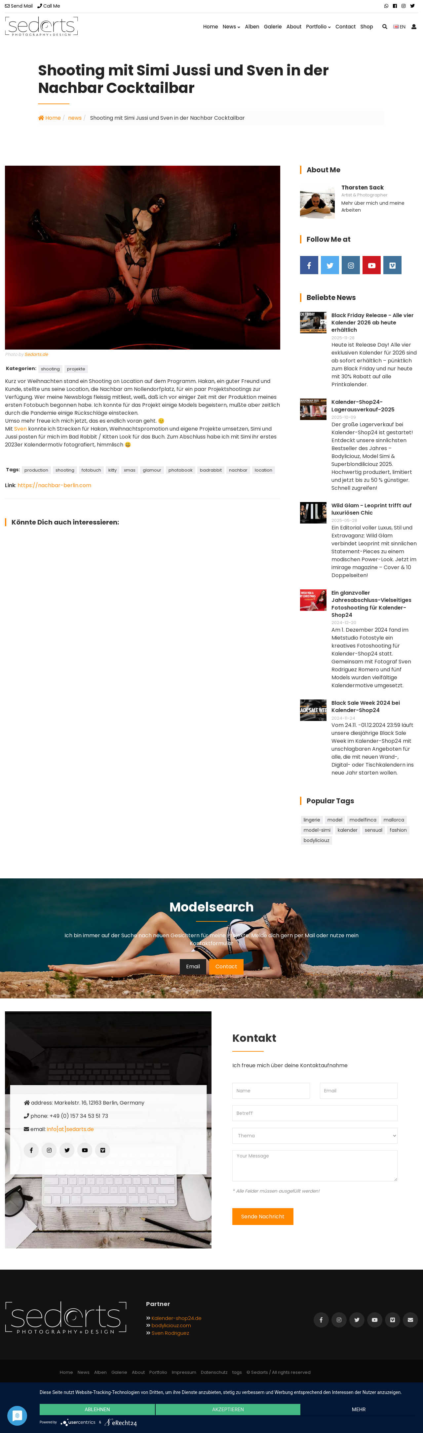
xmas (129, 470)
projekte (76, 369)
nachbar (238, 470)
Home (210, 26)
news (75, 118)
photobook (181, 470)
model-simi (317, 830)
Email (193, 966)
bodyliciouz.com (171, 1325)
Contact (345, 26)
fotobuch (91, 470)
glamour (152, 470)
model (334, 820)
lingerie (312, 820)
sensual (373, 830)
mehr (360, 1410)
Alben (252, 26)
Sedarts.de (36, 354)
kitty (112, 470)
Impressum (184, 1372)
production (36, 470)
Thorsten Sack (362, 187)
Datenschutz (214, 1372)
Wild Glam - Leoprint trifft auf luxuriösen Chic (371, 509)
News (231, 26)
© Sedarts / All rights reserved (279, 1372)
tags (237, 1372)
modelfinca (363, 820)
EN (399, 26)
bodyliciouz (316, 840)
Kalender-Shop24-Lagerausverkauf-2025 (363, 406)
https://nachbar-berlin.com (54, 485)
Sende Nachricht (263, 1216)
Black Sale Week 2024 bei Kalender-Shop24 (365, 706)
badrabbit (211, 470)
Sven (20, 429)
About (294, 26)
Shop (366, 26)
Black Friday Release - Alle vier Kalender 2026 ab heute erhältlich (372, 323)
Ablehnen (95, 1410)
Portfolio (318, 26)
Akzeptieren (228, 1410)
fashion (398, 830)
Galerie (273, 26)
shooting (50, 369)
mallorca (394, 820)
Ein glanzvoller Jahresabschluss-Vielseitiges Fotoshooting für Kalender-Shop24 (371, 604)
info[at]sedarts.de (70, 1129)
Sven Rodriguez (170, 1332)
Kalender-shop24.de (177, 1318)
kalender (348, 830)
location (263, 470)
